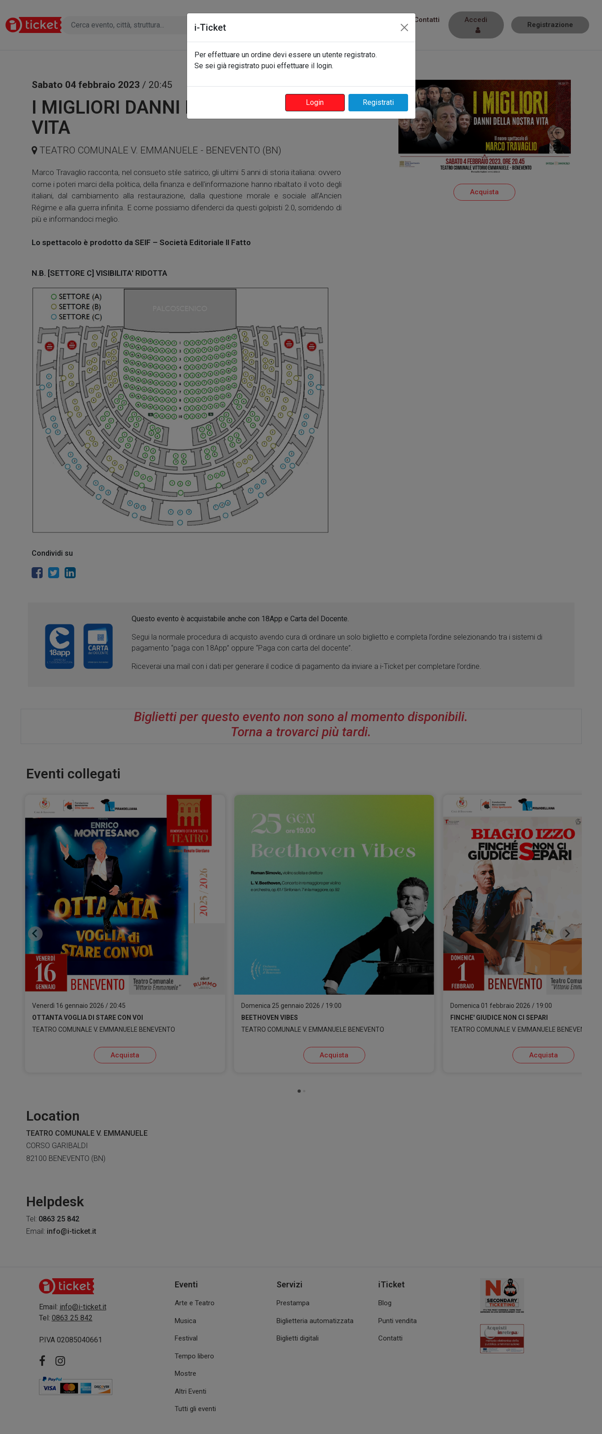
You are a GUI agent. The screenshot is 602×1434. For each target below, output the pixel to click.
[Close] (404, 27)
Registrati (378, 102)
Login (315, 102)
